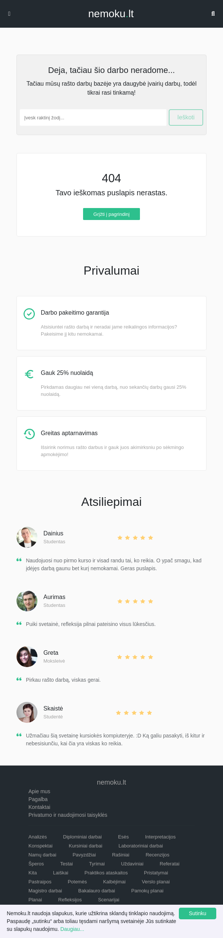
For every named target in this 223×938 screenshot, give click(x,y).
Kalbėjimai (114, 881)
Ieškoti (186, 117)
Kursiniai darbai (86, 846)
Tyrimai (97, 864)
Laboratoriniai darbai (141, 846)
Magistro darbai (45, 890)
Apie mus (39, 791)
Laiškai (60, 873)
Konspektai (40, 846)
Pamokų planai (147, 890)
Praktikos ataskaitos (106, 873)
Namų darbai (42, 855)
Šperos (36, 864)
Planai (35, 899)
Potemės (77, 881)
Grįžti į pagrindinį (112, 214)
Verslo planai (155, 881)
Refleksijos (70, 899)
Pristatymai (156, 873)
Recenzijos (157, 855)
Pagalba (38, 799)
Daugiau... (72, 929)
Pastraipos (39, 881)
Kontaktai (39, 807)
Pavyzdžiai (84, 855)
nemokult (111, 14)
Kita (32, 873)
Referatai (170, 864)
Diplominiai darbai (82, 837)
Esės (123, 837)
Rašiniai (120, 855)
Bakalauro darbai (96, 890)
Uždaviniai (132, 864)
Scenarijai (108, 899)
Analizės (37, 837)
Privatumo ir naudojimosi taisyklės (67, 815)
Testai (66, 864)
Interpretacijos (160, 837)
